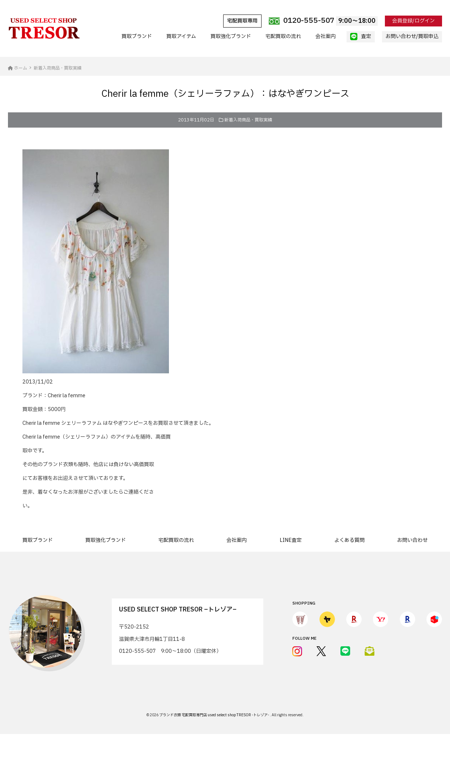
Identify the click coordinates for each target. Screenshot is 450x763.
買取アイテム (181, 36)
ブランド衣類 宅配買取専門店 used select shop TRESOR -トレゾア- (214, 715)
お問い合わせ (412, 540)
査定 (360, 37)
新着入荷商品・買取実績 (248, 120)
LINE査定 (291, 540)
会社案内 (325, 36)
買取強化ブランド (231, 36)
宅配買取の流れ (283, 36)
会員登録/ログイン (413, 21)
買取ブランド (137, 36)
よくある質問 (349, 540)
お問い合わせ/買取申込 (412, 36)
